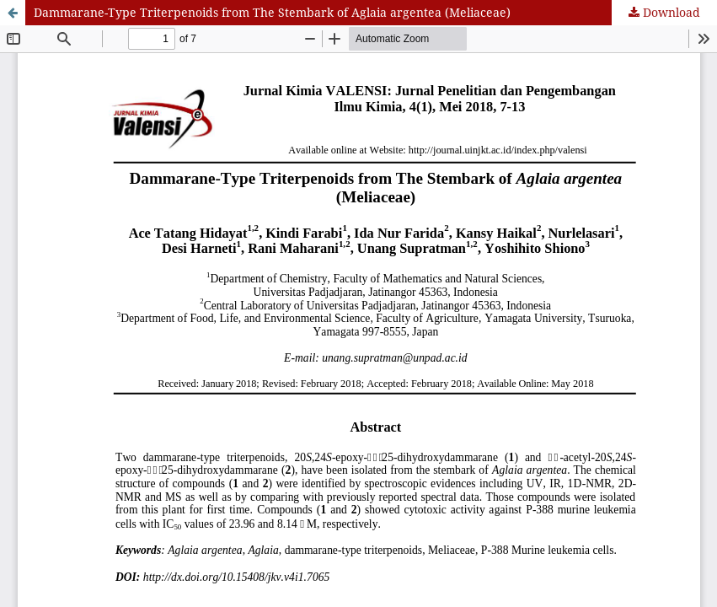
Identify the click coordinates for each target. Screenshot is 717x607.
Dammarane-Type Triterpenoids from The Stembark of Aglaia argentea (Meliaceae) (272, 12)
